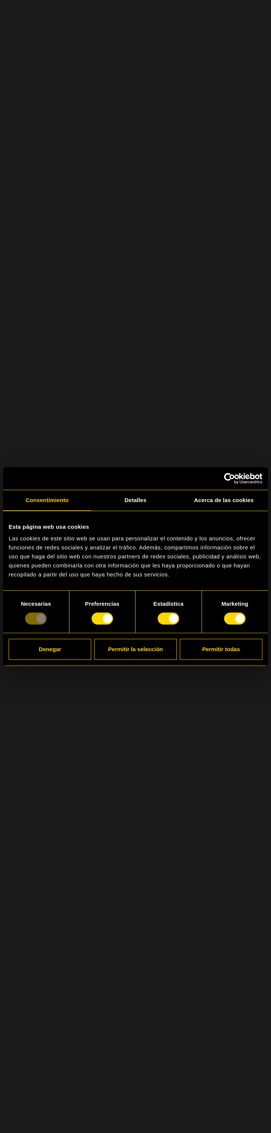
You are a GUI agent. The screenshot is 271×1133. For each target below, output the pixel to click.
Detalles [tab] (135, 500)
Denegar (50, 649)
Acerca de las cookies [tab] (224, 500)
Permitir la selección (135, 649)
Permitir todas (221, 649)
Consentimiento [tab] (47, 500)
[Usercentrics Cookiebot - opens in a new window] (229, 478)
